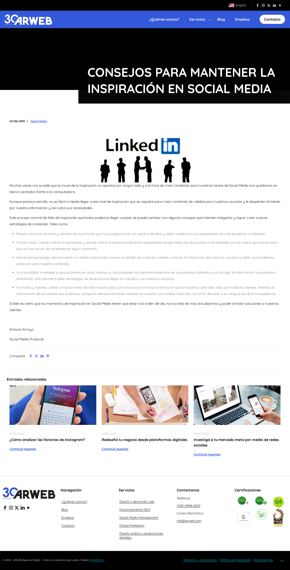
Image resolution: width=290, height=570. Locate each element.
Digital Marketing (131, 525)
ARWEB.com (97, 560)
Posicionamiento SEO (134, 510)
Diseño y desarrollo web (136, 502)
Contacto (68, 525)
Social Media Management (138, 517)
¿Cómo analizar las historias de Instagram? (47, 439)
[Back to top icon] (282, 560)
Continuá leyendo (23, 449)
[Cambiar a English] (237, 5)
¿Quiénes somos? (74, 502)
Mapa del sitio (263, 560)
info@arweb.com (189, 521)
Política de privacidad (235, 560)
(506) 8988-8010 (188, 506)
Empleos (67, 517)
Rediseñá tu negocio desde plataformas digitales (144, 439)
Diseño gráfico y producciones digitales (141, 535)
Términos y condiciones (200, 560)
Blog (64, 510)
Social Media (39, 121)
